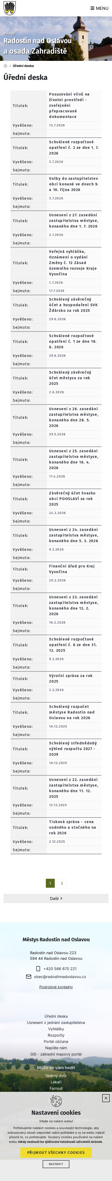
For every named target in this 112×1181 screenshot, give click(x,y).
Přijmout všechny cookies (56, 1152)
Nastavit (56, 1164)
